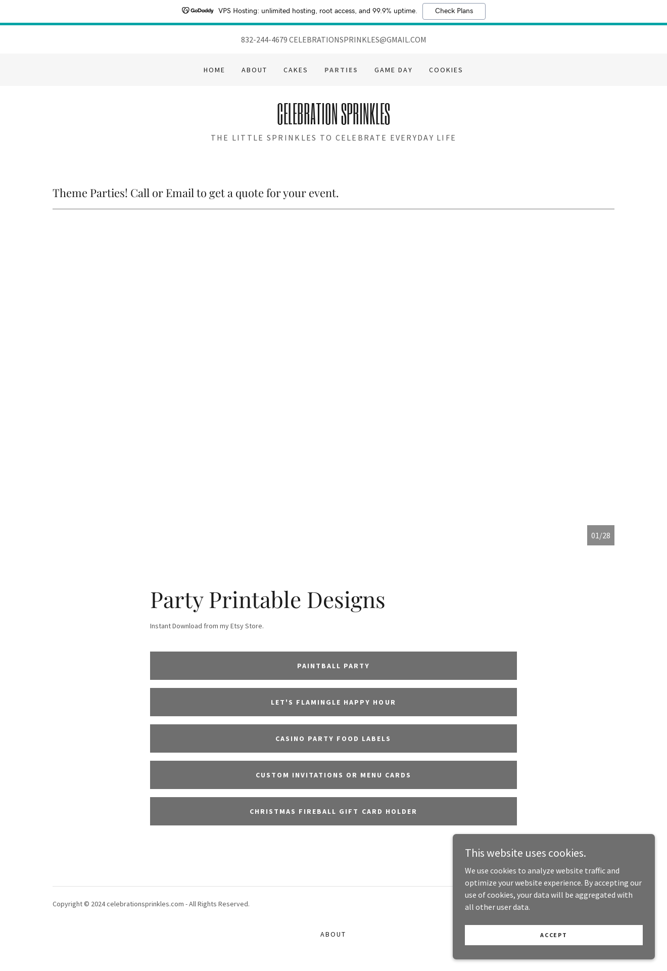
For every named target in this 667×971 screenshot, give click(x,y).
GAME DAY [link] (393, 69)
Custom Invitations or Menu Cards (333, 774)
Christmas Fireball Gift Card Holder (333, 811)
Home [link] (214, 69)
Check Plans (454, 11)
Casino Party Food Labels (333, 738)
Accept (553, 948)
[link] (333, 121)
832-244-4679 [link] (264, 39)
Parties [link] (341, 69)
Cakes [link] (295, 69)
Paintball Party (333, 665)
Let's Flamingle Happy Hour (333, 702)
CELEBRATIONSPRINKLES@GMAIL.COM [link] (357, 39)
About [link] (254, 69)
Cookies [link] (446, 69)
